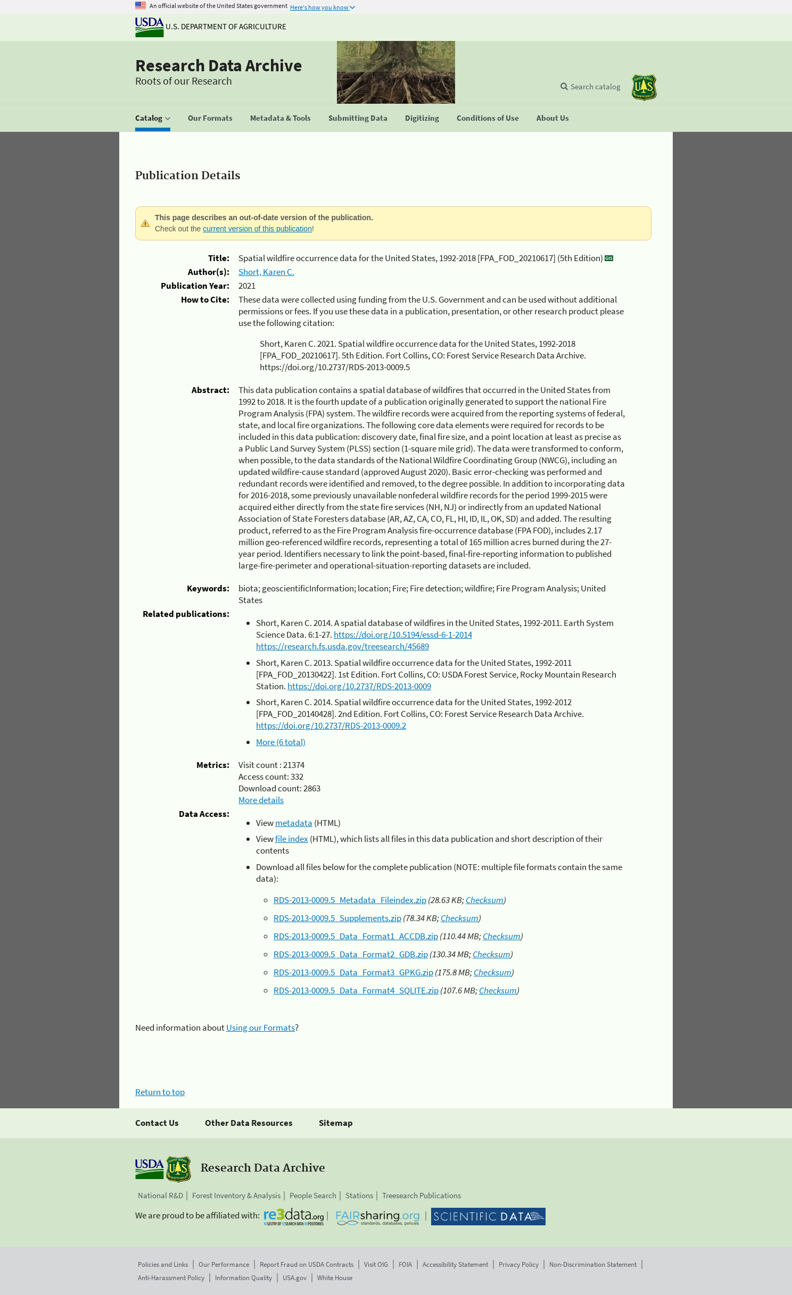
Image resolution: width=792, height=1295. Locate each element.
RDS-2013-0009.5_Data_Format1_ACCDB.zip (356, 936)
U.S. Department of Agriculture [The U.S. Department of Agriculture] (210, 26)
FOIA (405, 1264)
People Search (313, 1195)
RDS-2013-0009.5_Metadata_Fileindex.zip (350, 900)
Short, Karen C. (266, 272)
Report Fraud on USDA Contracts (306, 1264)
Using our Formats (260, 1027)
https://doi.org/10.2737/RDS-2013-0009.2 (331, 725)
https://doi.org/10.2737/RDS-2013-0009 (359, 686)
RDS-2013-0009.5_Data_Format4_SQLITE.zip (356, 990)
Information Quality (243, 1277)
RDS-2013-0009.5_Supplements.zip (337, 918)
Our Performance (224, 1264)
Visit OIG (376, 1264)
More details (261, 800)
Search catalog (596, 86)
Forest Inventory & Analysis (236, 1195)
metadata (293, 823)
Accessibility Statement (455, 1264)
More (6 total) (281, 742)
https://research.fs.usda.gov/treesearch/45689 (342, 646)
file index (291, 839)
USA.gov (295, 1277)
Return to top (160, 1092)
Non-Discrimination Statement (593, 1264)
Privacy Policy (519, 1264)
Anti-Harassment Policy (171, 1277)
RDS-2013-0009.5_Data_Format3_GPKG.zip (353, 972)
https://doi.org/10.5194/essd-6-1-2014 (403, 634)
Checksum (485, 900)
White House (334, 1277)
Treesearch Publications (421, 1195)
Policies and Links (163, 1264)
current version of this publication (257, 228)
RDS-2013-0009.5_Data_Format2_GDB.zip (351, 954)
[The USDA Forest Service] (644, 87)
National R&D (160, 1195)
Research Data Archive (218, 65)
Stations (359, 1195)
